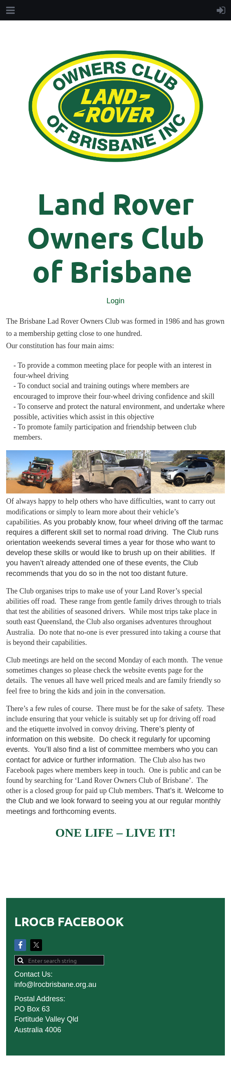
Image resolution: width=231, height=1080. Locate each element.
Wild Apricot (132, 1069)
